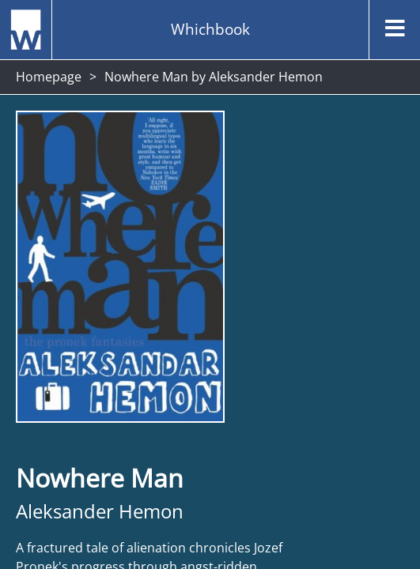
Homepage (48, 76)
